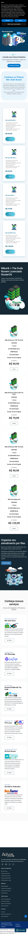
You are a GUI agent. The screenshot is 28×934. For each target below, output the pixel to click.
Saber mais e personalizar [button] (14, 931)
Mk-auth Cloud (4, 871)
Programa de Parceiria (6, 890)
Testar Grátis (6, 563)
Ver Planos (9, 640)
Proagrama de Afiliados (6, 888)
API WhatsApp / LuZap (6, 880)
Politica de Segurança (5, 899)
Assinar (10, 138)
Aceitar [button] (20, 927)
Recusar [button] (8, 927)
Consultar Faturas (14, 65)
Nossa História (4, 893)
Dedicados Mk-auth (5, 873)
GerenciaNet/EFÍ (4, 886)
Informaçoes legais (5, 901)
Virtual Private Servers (5, 875)
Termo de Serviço (5, 905)
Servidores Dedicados (6, 878)
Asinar (14, 369)
